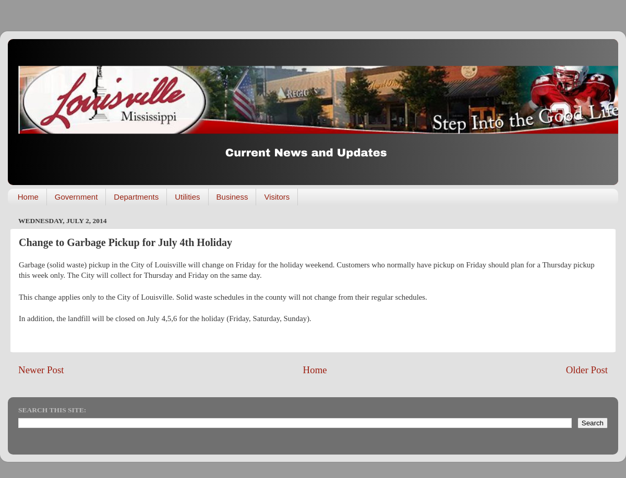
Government (76, 196)
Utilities (187, 196)
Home (28, 196)
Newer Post (41, 369)
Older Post (587, 369)
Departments (136, 196)
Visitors (277, 196)
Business (232, 196)
